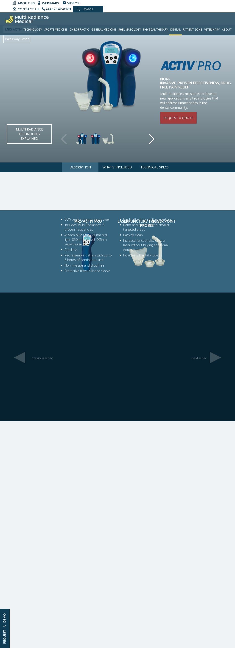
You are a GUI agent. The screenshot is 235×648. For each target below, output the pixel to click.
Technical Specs (154, 167)
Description (80, 167)
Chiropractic (79, 29)
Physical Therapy (155, 29)
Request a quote (178, 118)
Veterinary (212, 29)
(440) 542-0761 (58, 9)
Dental (175, 29)
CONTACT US (28, 9)
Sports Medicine (55, 29)
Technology (32, 29)
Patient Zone (192, 29)
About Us (26, 3)
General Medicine (103, 29)
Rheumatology (129, 29)
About (227, 29)
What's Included (117, 167)
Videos (73, 3)
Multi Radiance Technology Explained (29, 134)
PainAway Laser (17, 39)
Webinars (50, 3)
